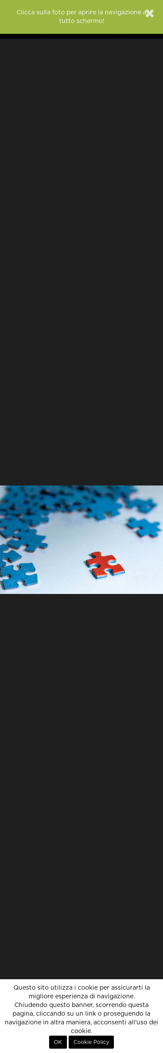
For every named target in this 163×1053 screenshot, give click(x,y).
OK (58, 1042)
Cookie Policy (91, 1042)
